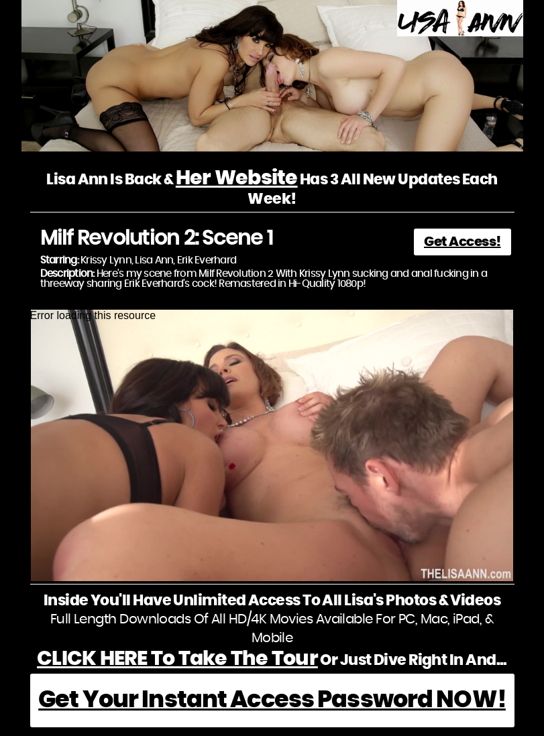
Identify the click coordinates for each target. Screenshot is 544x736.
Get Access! (462, 242)
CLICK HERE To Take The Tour (177, 659)
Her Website (237, 178)
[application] (272, 445)
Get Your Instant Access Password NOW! (272, 700)
